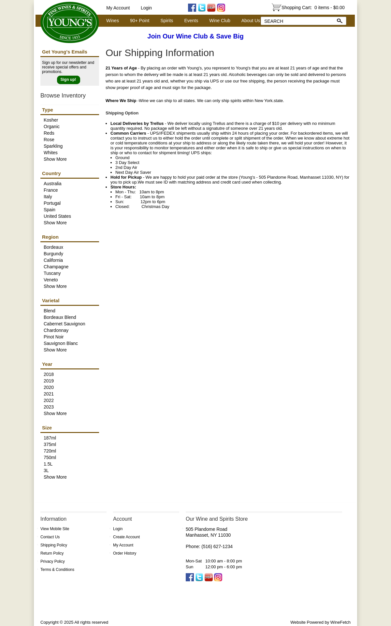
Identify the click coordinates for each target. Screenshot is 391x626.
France (51, 190)
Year (47, 364)
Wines (111, 20)
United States (57, 216)
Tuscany (52, 273)
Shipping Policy (53, 545)
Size (47, 427)
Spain (49, 209)
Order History (124, 553)
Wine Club (218, 20)
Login (146, 7)
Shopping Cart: (313, 7)
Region (50, 237)
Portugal (52, 203)
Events (191, 20)
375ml (50, 444)
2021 (49, 393)
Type (47, 109)
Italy (48, 196)
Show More (55, 159)
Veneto (51, 279)
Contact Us (50, 537)
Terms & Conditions (57, 569)
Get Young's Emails (64, 51)
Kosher (51, 120)
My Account (118, 7)
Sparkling (53, 146)
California (53, 260)
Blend (49, 310)
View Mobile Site (54, 529)
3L (46, 470)
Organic (52, 126)
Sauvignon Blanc (61, 343)
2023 (49, 407)
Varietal (50, 300)
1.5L (48, 464)
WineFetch (340, 622)
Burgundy (53, 253)
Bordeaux (53, 247)
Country (51, 173)
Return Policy (52, 553)
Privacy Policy (52, 561)
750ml (50, 457)
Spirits (165, 20)
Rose (49, 139)
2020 (49, 387)
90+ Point (138, 20)
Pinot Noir (54, 336)
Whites (51, 152)
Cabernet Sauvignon (64, 323)
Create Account (126, 537)
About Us (249, 20)
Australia (52, 183)
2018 (49, 374)
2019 (49, 380)
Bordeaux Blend (60, 317)
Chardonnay (56, 330)
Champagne (56, 266)
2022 (49, 400)
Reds (49, 133)
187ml (50, 437)
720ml (50, 451)
